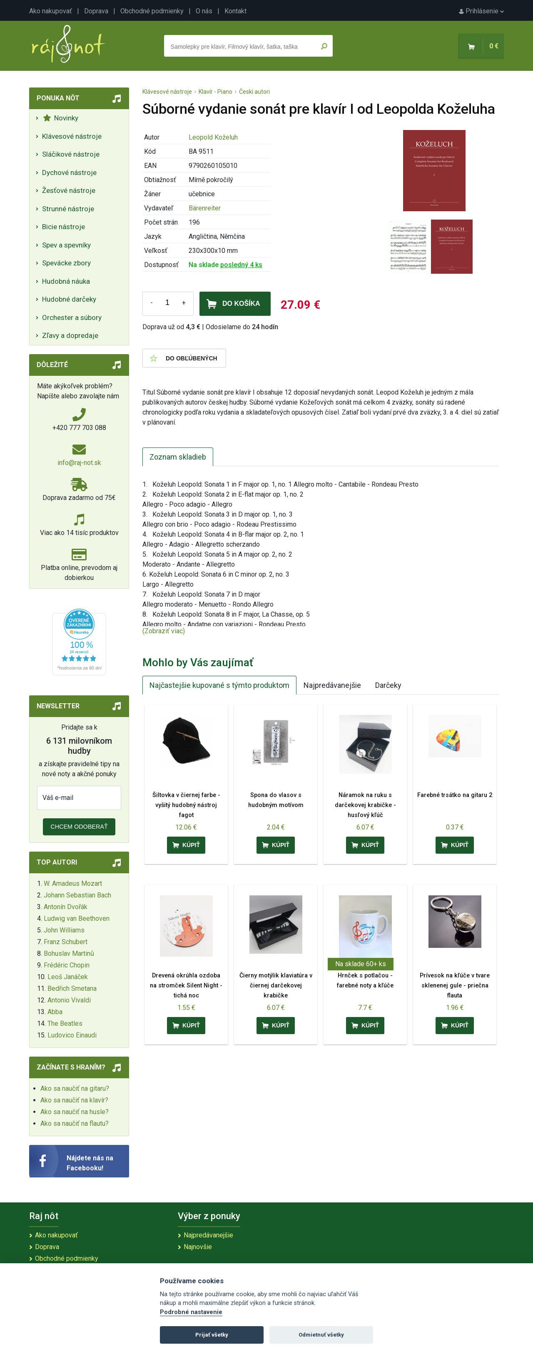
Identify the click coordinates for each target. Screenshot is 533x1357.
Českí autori (254, 91)
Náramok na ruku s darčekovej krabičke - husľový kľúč (365, 805)
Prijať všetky (211, 1335)
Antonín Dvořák (65, 907)
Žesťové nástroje (68, 190)
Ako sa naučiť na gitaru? (74, 1088)
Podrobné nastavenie (191, 1312)
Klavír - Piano (215, 91)
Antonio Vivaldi (69, 1000)
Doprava (96, 11)
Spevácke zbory (66, 263)
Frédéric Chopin (67, 965)
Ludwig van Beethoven (77, 918)
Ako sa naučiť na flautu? (74, 1123)
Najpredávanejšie (332, 685)
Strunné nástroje (68, 209)
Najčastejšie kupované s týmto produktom (219, 685)
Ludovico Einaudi (72, 1035)
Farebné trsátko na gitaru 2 (454, 795)
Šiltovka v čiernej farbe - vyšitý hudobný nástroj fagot (186, 805)
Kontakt (235, 11)
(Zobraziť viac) (163, 631)
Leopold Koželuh (213, 137)
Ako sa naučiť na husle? (74, 1112)
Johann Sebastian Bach (77, 895)
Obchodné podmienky (152, 11)
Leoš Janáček (67, 977)
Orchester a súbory (72, 317)
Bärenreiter (205, 208)
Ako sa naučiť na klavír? (74, 1100)
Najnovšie (198, 1247)
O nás (204, 11)
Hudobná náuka (66, 281)
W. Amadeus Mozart (73, 883)
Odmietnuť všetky (321, 1335)
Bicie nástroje (63, 226)
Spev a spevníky (66, 245)
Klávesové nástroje (72, 136)
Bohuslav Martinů (69, 953)
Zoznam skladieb (177, 456)
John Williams (64, 930)
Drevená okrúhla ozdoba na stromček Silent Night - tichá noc (186, 985)
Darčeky (388, 685)
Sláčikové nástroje (71, 154)
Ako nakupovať (50, 11)
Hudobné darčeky (69, 299)
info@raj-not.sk (79, 463)
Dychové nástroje (69, 172)
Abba (54, 1012)
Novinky (60, 118)
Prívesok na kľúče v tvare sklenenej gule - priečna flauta (455, 985)
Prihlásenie (481, 11)
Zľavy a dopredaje (70, 335)
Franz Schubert (65, 942)
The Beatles (64, 1023)
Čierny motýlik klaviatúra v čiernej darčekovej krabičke (275, 985)
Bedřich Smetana (72, 988)
